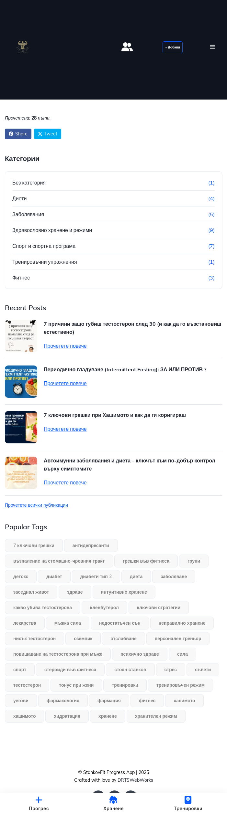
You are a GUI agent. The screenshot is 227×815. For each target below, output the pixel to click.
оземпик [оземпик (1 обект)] (83, 638)
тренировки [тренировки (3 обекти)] (125, 685)
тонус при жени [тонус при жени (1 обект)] (76, 685)
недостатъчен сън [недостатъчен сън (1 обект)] (120, 623)
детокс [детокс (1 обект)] (20, 576)
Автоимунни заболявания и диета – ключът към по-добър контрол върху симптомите (129, 464)
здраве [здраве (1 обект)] (75, 592)
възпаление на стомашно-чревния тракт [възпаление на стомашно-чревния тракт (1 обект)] (59, 561)
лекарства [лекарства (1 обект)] (24, 623)
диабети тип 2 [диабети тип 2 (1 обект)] (96, 576)
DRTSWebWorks (135, 780)
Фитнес (21, 277)
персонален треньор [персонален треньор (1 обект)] (178, 638)
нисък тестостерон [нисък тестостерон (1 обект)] (34, 638)
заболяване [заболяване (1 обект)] (174, 576)
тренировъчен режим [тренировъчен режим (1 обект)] (180, 685)
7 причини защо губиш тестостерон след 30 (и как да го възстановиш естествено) (132, 328)
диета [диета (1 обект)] (136, 576)
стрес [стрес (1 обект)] (171, 669)
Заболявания (28, 214)
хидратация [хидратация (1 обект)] (67, 716)
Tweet (47, 134)
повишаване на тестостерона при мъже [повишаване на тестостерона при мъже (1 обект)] (57, 654)
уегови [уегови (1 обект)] (20, 701)
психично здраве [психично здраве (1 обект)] (139, 654)
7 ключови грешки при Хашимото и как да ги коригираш (115, 415)
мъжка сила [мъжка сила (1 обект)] (67, 623)
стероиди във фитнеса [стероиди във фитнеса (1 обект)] (70, 669)
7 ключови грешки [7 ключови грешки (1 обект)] (33, 545)
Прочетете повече (65, 346)
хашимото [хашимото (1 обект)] (24, 716)
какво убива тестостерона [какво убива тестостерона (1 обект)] (42, 607)
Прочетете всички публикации (36, 505)
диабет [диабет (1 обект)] (54, 576)
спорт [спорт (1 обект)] (19, 669)
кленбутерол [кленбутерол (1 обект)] (104, 607)
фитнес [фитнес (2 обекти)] (147, 701)
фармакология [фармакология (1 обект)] (63, 701)
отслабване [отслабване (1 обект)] (123, 638)
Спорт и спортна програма (43, 246)
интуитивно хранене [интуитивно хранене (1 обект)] (124, 592)
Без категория (29, 182)
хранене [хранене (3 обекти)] (107, 716)
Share (18, 134)
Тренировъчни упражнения (44, 262)
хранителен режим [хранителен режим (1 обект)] (156, 716)
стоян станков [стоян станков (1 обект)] (130, 669)
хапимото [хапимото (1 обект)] (184, 701)
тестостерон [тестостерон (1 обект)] (27, 685)
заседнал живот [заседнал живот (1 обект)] (31, 592)
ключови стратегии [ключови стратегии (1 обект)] (158, 607)
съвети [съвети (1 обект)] (203, 669)
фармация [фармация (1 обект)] (109, 701)
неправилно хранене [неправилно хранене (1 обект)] (182, 623)
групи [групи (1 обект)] (193, 561)
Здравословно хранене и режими (52, 230)
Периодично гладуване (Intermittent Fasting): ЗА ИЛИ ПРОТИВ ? (125, 369)
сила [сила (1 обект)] (182, 654)
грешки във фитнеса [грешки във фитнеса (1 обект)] (146, 561)
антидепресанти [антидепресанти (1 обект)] (91, 545)
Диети (19, 198)
